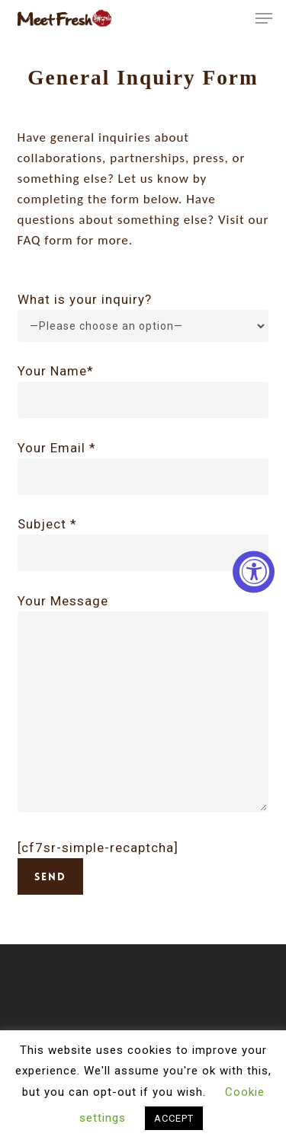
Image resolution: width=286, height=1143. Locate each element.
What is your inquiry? (85, 299)
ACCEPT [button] (174, 1118)
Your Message (143, 706)
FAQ (29, 240)
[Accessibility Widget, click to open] (254, 571)
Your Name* (143, 390)
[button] (263, 18)
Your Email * (143, 467)
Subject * (143, 543)
